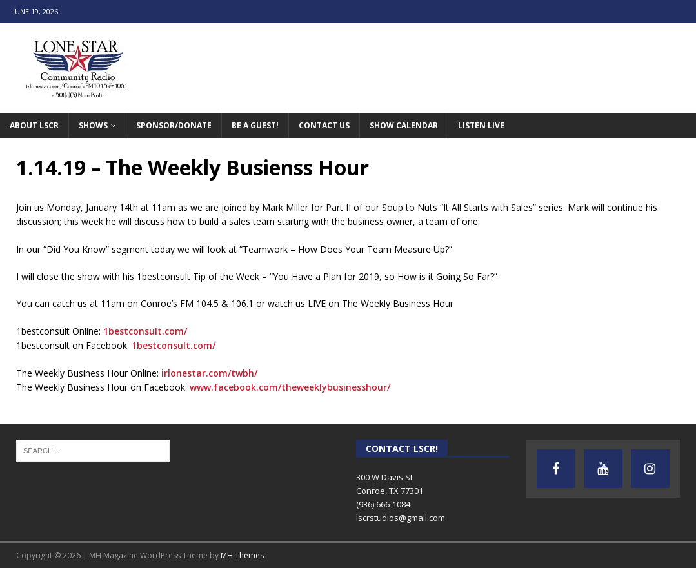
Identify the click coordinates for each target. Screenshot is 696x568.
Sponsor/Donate (174, 125)
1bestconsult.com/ (145, 331)
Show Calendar (404, 125)
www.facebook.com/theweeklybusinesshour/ (290, 387)
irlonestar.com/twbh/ (209, 373)
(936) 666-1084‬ (383, 504)
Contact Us (324, 125)
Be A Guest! (255, 125)
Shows (93, 125)
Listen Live (481, 125)
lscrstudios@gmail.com (400, 518)
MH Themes (242, 555)
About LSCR (34, 125)
